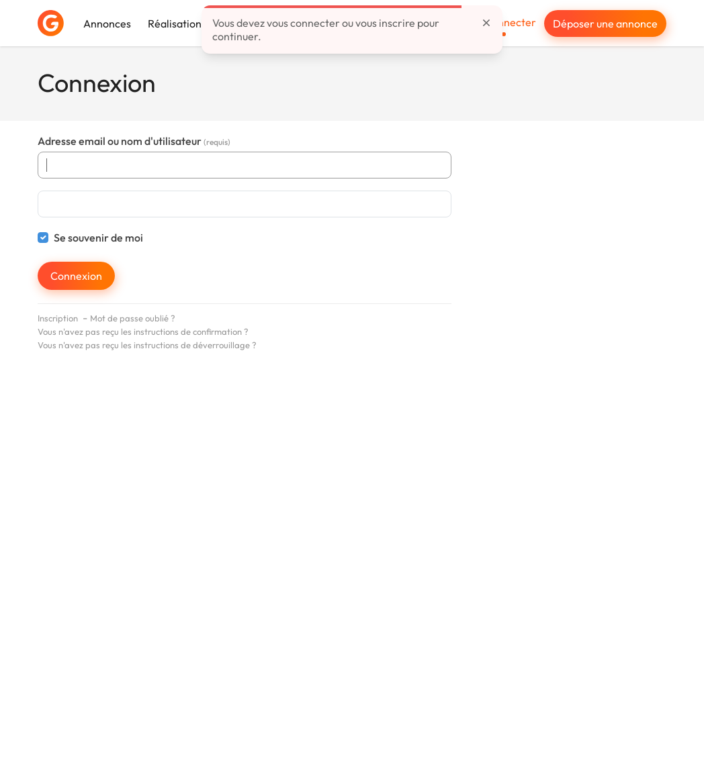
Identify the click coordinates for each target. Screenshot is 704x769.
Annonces (107, 23)
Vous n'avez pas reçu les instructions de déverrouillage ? (147, 345)
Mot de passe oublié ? (132, 318)
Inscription (58, 318)
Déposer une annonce (605, 23)
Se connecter (504, 22)
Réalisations (177, 23)
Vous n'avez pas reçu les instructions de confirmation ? (143, 331)
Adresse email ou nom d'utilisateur (134, 141)
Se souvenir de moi (98, 237)
